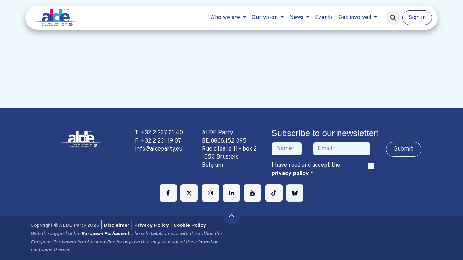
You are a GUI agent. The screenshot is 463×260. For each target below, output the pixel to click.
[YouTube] (252, 193)
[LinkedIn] (231, 193)
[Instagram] (210, 193)
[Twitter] (189, 193)
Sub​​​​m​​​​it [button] (403, 149)
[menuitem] (228, 18)
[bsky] (294, 193)
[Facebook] (168, 193)
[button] (393, 17)
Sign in (417, 17)
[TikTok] (274, 193)
